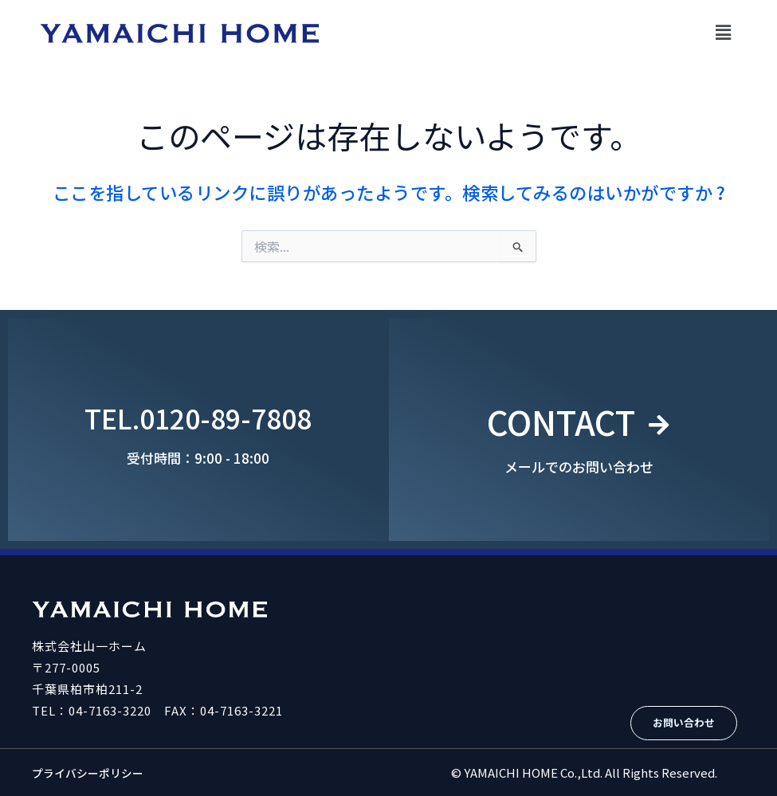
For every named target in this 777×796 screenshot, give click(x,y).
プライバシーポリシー (91, 772)
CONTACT (559, 418)
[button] (723, 31)
